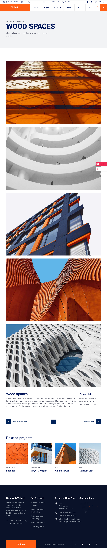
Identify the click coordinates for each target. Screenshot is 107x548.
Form (57, 468)
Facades (94, 404)
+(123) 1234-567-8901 (11, 2)
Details (87, 404)
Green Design (10, 468)
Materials (92, 398)
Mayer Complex (39, 470)
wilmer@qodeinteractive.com (32, 2)
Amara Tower (62, 470)
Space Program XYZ (38, 526)
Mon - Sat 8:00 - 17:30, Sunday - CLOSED (58, 2)
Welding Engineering (38, 523)
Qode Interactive (53, 544)
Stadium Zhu (86, 470)
